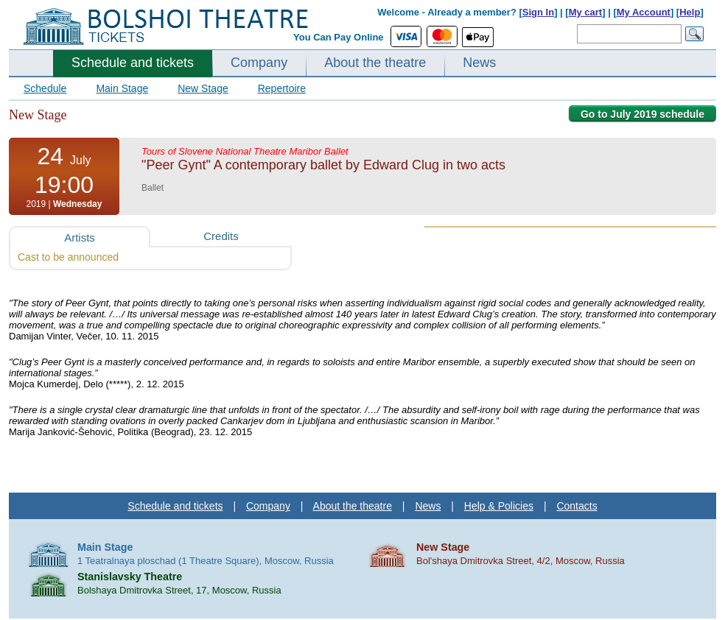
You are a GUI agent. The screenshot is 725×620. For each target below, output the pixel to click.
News (479, 62)
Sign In (538, 12)
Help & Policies (498, 506)
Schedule (45, 88)
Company (259, 62)
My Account (643, 12)
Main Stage (122, 88)
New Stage (203, 88)
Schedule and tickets (132, 62)
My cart (586, 12)
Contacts (576, 506)
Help (689, 12)
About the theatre (375, 62)
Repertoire (282, 88)
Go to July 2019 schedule (642, 114)
